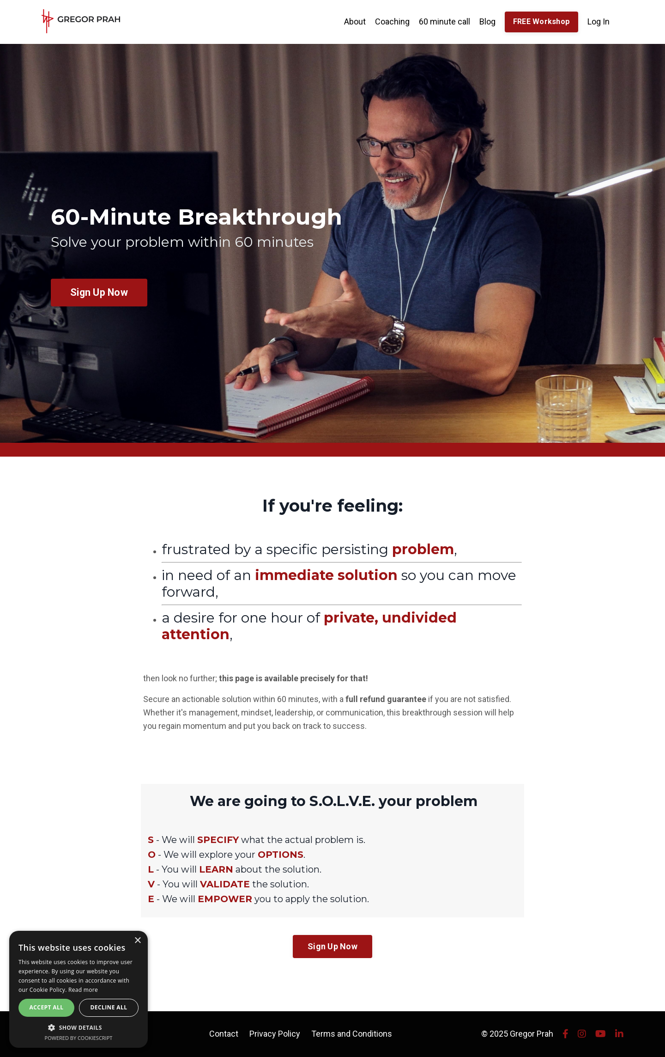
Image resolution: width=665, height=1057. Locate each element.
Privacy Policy (274, 1034)
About (355, 21)
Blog (487, 21)
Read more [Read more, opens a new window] (83, 990)
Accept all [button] (47, 1007)
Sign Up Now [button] (99, 292)
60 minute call (444, 21)
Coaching (392, 21)
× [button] (137, 940)
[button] (78, 1027)
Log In (598, 21)
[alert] (78, 989)
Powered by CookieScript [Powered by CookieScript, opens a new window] (79, 1037)
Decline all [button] (109, 1007)
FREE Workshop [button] (541, 21)
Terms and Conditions (351, 1034)
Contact (223, 1034)
